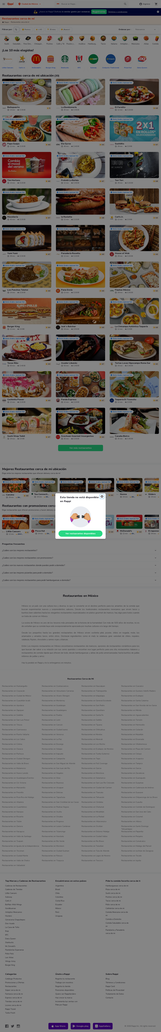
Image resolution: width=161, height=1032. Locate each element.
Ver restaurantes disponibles (80, 533)
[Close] (102, 496)
